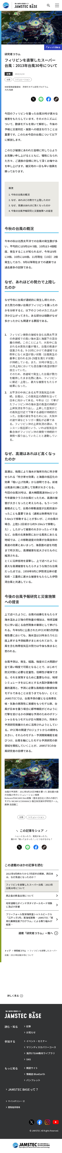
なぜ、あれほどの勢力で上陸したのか (30, 200)
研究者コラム (20, 950)
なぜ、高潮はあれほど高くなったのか (30, 205)
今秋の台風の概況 (20, 194)
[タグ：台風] (8, 79)
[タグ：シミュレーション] (22, 79)
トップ (8, 950)
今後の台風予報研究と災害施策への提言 (32, 210)
